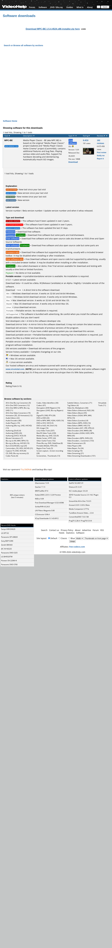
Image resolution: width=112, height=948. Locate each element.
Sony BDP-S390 (7, 541)
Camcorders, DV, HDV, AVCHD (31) (19, 448)
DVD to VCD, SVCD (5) (45, 423)
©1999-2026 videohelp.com (72, 552)
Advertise (86, 530)
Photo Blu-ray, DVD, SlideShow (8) (50, 443)
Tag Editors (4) (73, 405)
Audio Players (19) (13, 423)
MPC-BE (8, 140)
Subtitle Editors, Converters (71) (79, 403)
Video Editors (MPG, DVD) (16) (79, 423)
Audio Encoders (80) (13, 420)
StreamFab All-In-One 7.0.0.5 (80, 501)
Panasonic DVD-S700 (9, 564)
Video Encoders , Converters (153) (80, 441)
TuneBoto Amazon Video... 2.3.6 (81, 513)
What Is (79, 7)
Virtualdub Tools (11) (102, 404)
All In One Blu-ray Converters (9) (18, 403)
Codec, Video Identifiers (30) (47, 403)
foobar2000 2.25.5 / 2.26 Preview (48, 495)
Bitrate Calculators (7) (14, 438)
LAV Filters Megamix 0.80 (45, 510)
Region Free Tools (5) (45, 448)
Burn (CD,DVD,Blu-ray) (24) (16, 446)
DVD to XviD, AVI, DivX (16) (47, 425)
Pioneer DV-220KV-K (9, 560)
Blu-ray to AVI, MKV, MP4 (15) (17, 441)
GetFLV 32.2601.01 (76, 483)
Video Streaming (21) (75, 453)
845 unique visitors (17, 495)
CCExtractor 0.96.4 (42, 514)
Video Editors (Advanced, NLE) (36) (80, 410)
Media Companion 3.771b (79, 509)
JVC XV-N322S (6, 549)
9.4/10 (85, 140)
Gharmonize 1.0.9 (42, 483)
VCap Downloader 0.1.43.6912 (47, 518)
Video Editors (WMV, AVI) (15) (78, 425)
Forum (32, 7)
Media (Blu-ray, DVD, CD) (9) (48, 435)
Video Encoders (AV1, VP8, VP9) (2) (80, 428)
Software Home (10, 121)
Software (43, 7)
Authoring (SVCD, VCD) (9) (16, 435)
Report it (100, 158)
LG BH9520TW (6, 556)
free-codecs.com (77, 546)
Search (44, 530)
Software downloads (19, 15)
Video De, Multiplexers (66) (77, 408)
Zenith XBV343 (6, 545)
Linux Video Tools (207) (45, 430)
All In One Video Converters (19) (18, 413)
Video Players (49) (74, 446)
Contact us (54, 530)
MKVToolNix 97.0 (41, 491)
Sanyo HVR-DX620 (8, 529)
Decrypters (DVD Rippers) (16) (48, 408)
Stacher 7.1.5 (40, 487)
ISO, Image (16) (42, 428)
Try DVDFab (26, 469)
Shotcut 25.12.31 (75, 487)
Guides (69, 7)
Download (73, 162)
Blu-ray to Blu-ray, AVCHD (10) (17, 443)
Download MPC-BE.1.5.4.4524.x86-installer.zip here (53, 28)
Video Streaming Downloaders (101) (81, 456)
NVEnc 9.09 (39, 499)
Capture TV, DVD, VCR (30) (16, 451)
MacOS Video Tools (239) (46, 433)
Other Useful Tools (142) (46, 441)
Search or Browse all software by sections (23, 45)
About (90, 7)
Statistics (70, 532)
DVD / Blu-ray (56, 7)
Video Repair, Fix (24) (75, 448)
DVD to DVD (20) (43, 418)
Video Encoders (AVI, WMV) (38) (79, 430)
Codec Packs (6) (12, 456)
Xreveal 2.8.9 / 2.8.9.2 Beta (79, 505)
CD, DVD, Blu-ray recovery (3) (17, 453)
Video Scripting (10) (74, 451)
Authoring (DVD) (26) (14, 433)
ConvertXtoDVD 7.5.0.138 (79, 517)
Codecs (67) (41, 405)
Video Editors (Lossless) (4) (77, 420)
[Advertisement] (30, 81)
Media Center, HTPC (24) (46, 438)
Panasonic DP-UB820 (9, 537)
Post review (101, 152)
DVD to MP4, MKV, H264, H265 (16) (50, 420)
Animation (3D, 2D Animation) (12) (19, 415)
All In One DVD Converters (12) (18, 405)
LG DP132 (5, 533)
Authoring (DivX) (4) (13, 430)
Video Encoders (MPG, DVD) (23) (80, 438)
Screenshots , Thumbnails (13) (48, 456)
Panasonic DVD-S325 (9, 553)
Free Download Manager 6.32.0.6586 (49, 502)
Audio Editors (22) (13, 418)
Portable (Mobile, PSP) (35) (47, 446)
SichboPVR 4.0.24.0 (42, 506)
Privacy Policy (67, 530)
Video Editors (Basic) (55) (77, 413)
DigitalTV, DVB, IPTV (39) (46, 415)
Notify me (101, 155)
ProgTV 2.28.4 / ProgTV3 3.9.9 (80, 521)
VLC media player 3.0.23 (78, 491)
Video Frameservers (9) (76, 443)
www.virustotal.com (15, 369)
